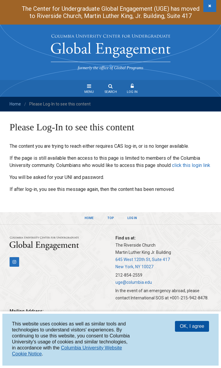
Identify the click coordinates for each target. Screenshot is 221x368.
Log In (132, 92)
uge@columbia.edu (133, 282)
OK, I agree (192, 326)
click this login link (191, 165)
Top (110, 218)
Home (15, 104)
